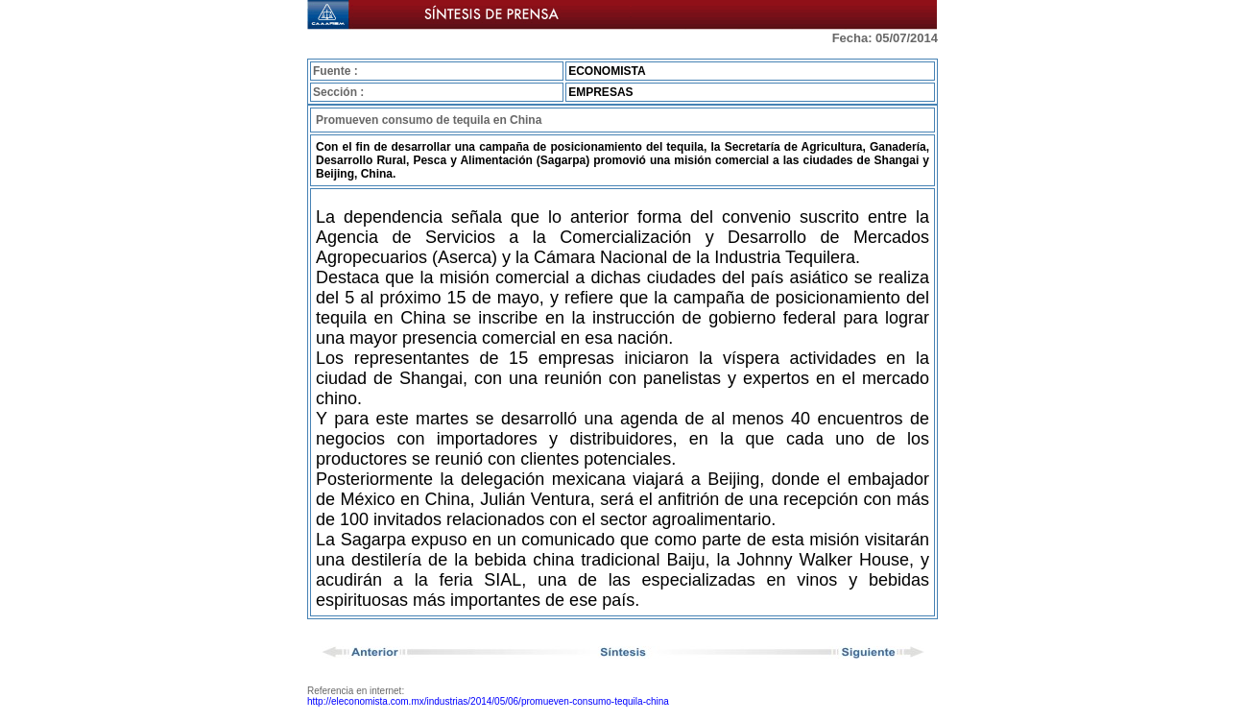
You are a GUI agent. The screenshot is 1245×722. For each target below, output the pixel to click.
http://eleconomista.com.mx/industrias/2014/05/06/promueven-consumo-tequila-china (488, 701)
